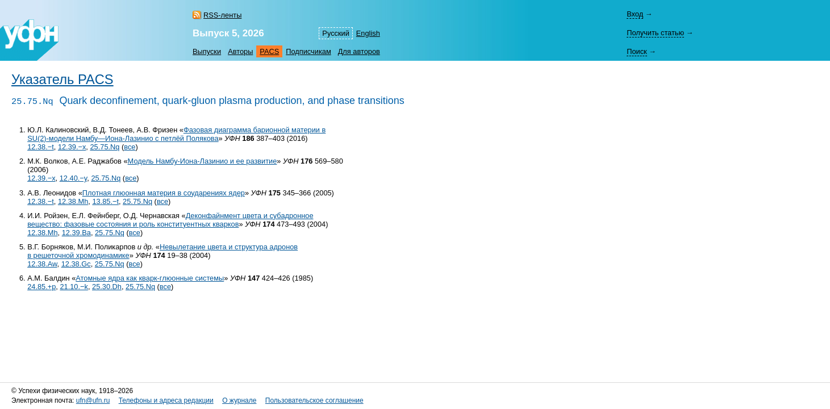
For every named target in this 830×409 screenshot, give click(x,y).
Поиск (637, 51)
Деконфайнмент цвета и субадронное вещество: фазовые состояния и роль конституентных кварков (170, 219)
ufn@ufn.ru (93, 400)
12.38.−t (40, 147)
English (368, 33)
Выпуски (207, 51)
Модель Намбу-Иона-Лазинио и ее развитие (202, 161)
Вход (635, 14)
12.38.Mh (73, 201)
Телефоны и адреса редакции (166, 400)
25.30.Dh (107, 286)
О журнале (239, 400)
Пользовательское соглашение (314, 400)
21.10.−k (73, 286)
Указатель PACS (62, 79)
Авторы (240, 51)
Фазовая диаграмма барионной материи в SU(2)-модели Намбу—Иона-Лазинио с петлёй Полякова (176, 134)
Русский (335, 33)
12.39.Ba (76, 232)
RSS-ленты (222, 15)
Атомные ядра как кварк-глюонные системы (150, 278)
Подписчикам (308, 51)
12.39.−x (72, 147)
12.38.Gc (76, 264)
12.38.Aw (42, 264)
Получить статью (655, 32)
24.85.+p (41, 286)
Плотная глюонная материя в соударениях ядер (163, 193)
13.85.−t (105, 201)
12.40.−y (73, 178)
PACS (269, 51)
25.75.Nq (104, 147)
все (129, 147)
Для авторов (359, 51)
